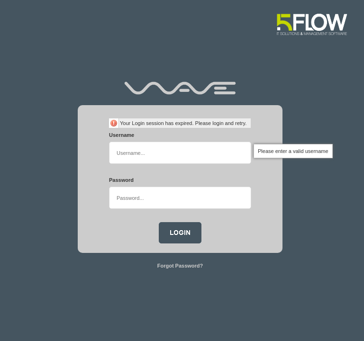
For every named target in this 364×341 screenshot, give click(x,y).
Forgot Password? (180, 266)
